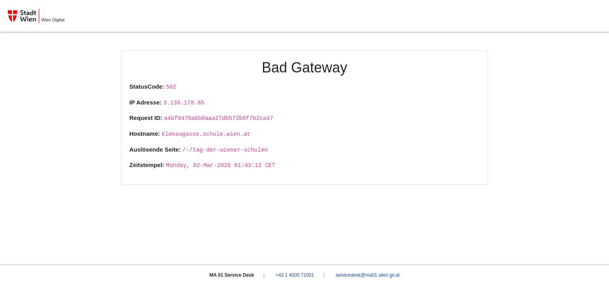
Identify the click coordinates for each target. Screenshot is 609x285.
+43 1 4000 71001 (295, 275)
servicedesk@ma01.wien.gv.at (367, 275)
